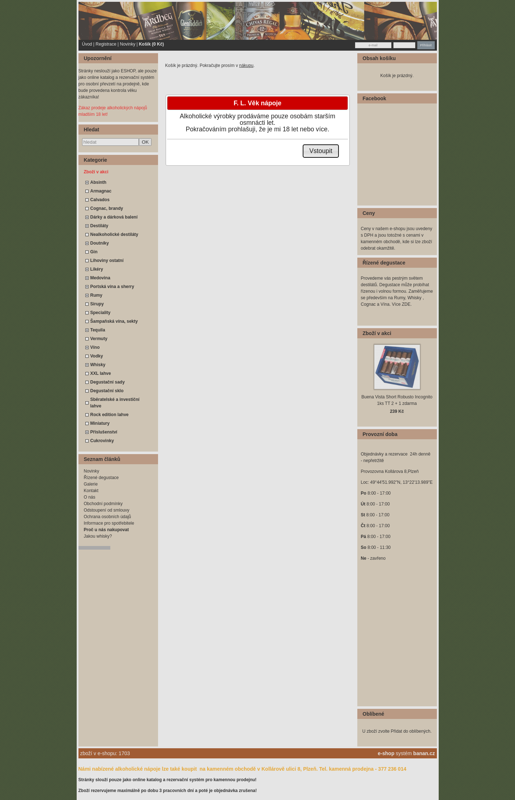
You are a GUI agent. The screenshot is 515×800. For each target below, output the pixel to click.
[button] (321, 151)
